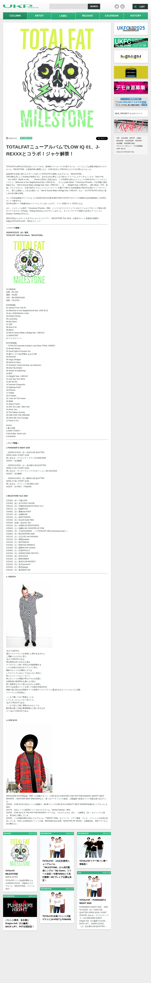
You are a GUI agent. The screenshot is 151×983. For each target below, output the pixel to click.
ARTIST (132, 138)
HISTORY (138, 141)
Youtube (122, 6)
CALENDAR (129, 141)
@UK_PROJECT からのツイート (129, 113)
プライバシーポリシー (124, 146)
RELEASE (119, 141)
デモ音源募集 (138, 146)
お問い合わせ (121, 148)
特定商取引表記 (129, 143)
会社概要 (119, 143)
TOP (117, 138)
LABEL (139, 138)
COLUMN (124, 138)
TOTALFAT (10, 871)
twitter (116, 6)
